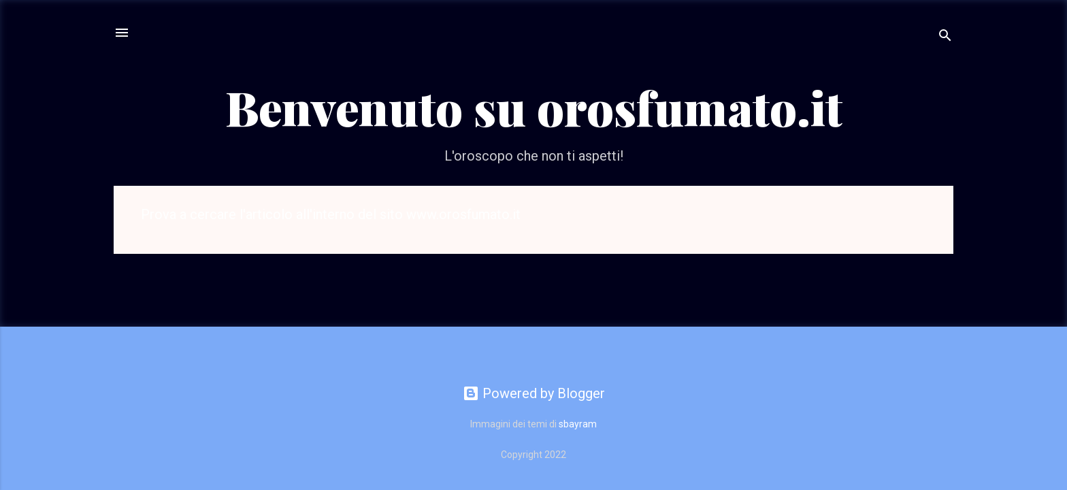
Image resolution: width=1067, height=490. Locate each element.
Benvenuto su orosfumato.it (533, 107)
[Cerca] (945, 37)
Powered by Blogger (534, 393)
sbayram (578, 424)
